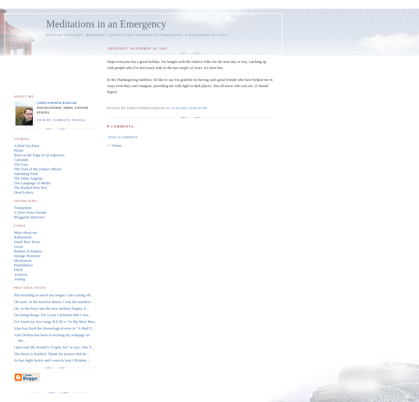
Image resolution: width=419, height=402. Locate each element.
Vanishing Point (26, 173)
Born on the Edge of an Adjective (39, 155)
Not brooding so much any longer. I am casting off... (53, 295)
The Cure (21, 164)
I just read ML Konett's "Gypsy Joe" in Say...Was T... (54, 347)
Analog (19, 279)
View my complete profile (61, 120)
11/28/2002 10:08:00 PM (189, 108)
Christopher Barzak (57, 103)
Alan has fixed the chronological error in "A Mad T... (54, 328)
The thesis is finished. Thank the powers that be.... (52, 354)
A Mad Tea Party (27, 146)
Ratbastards (23, 237)
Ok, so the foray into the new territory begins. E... (51, 308)
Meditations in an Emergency (106, 24)
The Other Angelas (28, 178)
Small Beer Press (27, 242)
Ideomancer (23, 260)
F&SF (18, 270)
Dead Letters (23, 192)
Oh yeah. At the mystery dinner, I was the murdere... (53, 302)
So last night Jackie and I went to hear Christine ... (52, 360)
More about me (25, 232)
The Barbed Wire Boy (30, 187)
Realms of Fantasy (28, 251)
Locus (18, 246)
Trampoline (22, 208)
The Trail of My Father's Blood (37, 169)
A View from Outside (30, 212)
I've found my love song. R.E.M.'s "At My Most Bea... (55, 321)
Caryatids (21, 159)
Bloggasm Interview (29, 217)
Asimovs (20, 274)
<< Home (114, 145)
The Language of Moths (32, 183)
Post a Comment (123, 137)
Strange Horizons (27, 256)
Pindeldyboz (23, 265)
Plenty (19, 150)
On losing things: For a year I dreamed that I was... (52, 315)
